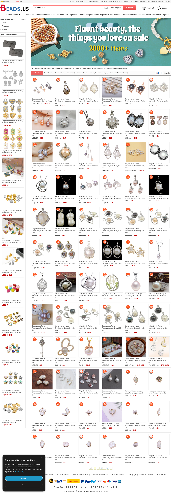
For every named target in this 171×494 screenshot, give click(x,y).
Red (159, 73)
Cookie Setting (160, 474)
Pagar (164, 8)
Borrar (23, 19)
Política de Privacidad (118, 474)
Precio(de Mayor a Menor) (119, 73)
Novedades (48, 73)
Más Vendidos (36, 73)
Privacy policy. (19, 472)
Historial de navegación (155, 2)
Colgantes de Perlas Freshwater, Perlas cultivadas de (65, 101)
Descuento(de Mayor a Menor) (77, 73)
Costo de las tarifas (107, 2)
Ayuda (168, 2)
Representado (59, 73)
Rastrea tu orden (122, 2)
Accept (24, 478)
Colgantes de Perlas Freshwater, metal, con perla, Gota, (41, 231)
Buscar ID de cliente (138, 2)
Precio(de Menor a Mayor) (99, 73)
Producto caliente (9, 35)
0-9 (116, 487)
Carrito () (150, 8)
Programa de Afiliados (146, 474)
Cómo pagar (132, 474)
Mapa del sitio (49, 474)
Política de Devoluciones (99, 474)
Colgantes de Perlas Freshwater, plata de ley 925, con (111, 166)
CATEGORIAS (13, 15)
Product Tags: (58, 487)
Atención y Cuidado (63, 474)
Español (5, 1)
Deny (24, 485)
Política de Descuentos (80, 474)
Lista (167, 73)
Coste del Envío (93, 2)
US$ (19, 1)
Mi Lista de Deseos (78, 2)
